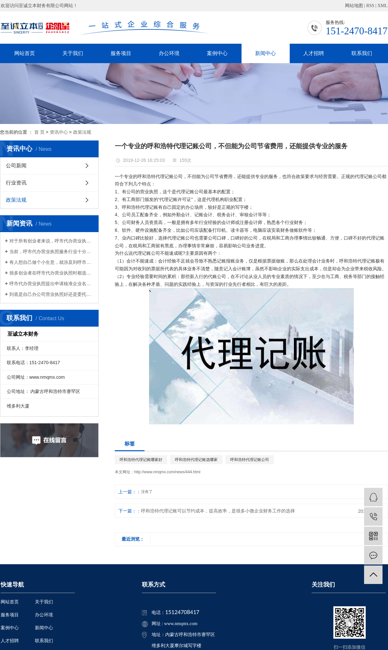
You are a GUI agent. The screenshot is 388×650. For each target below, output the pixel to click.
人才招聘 (313, 53)
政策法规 (82, 132)
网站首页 (24, 53)
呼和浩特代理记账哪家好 (141, 459)
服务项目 (121, 53)
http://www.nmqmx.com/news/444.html (167, 472)
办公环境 (169, 53)
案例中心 (217, 53)
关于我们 (72, 53)
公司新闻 (16, 165)
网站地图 (354, 5)
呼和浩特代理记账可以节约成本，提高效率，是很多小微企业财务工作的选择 (218, 510)
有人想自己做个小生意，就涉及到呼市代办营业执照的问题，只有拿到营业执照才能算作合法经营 (51, 262)
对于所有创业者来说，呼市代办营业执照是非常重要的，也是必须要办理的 (51, 240)
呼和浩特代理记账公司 (249, 459)
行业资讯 (16, 182)
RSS (370, 5)
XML (382, 5)
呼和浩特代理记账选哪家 (196, 459)
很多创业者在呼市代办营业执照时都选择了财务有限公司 (51, 272)
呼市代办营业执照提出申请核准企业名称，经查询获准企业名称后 (51, 283)
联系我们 (361, 53)
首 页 (39, 132)
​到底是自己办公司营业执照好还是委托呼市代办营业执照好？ (51, 294)
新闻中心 (265, 53)
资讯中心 (59, 132)
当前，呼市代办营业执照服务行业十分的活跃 (51, 251)
